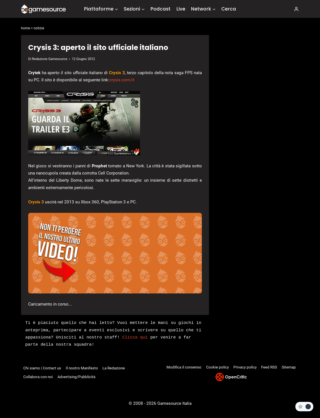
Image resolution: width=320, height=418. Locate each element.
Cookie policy (217, 367)
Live (180, 9)
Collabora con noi (38, 377)
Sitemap (289, 367)
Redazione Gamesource (49, 59)
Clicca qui (135, 337)
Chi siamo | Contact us (42, 368)
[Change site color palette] (304, 406)
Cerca (228, 9)
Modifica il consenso (183, 367)
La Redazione (113, 368)
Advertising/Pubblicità (76, 377)
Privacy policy (245, 367)
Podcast (160, 9)
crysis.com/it (121, 79)
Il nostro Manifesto (82, 368)
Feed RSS (269, 367)
